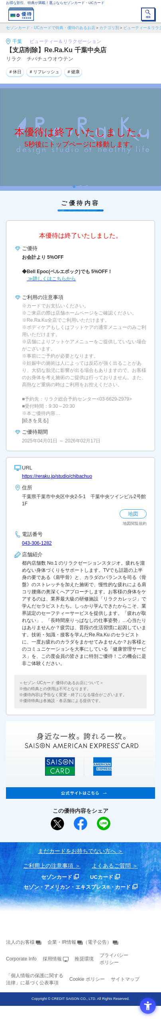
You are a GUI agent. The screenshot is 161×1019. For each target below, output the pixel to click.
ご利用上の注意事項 (48, 866)
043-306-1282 (37, 543)
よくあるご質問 (111, 866)
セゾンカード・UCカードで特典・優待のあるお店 (50, 27)
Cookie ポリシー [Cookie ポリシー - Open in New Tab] (87, 979)
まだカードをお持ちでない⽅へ (77, 851)
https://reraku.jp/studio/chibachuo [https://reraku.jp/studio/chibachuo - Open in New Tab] (57, 476)
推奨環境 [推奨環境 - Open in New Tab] (84, 959)
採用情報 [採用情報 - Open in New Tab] (52, 959)
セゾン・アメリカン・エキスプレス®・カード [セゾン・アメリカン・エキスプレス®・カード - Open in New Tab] (77, 887)
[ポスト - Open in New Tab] (57, 824)
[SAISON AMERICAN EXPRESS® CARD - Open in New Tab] (80, 794)
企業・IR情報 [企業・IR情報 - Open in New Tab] (61, 942)
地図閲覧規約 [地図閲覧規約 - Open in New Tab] (135, 523)
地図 (133, 514)
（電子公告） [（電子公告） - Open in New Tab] (97, 942)
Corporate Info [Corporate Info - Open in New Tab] (21, 959)
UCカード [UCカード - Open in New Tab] (101, 877)
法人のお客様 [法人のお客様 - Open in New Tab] (20, 942)
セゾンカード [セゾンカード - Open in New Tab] (56, 877)
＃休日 (15, 71)
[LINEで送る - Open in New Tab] (103, 823)
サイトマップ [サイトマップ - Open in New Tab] (125, 979)
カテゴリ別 (109, 27)
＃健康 (73, 71)
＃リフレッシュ (44, 71)
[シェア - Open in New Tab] (80, 823)
